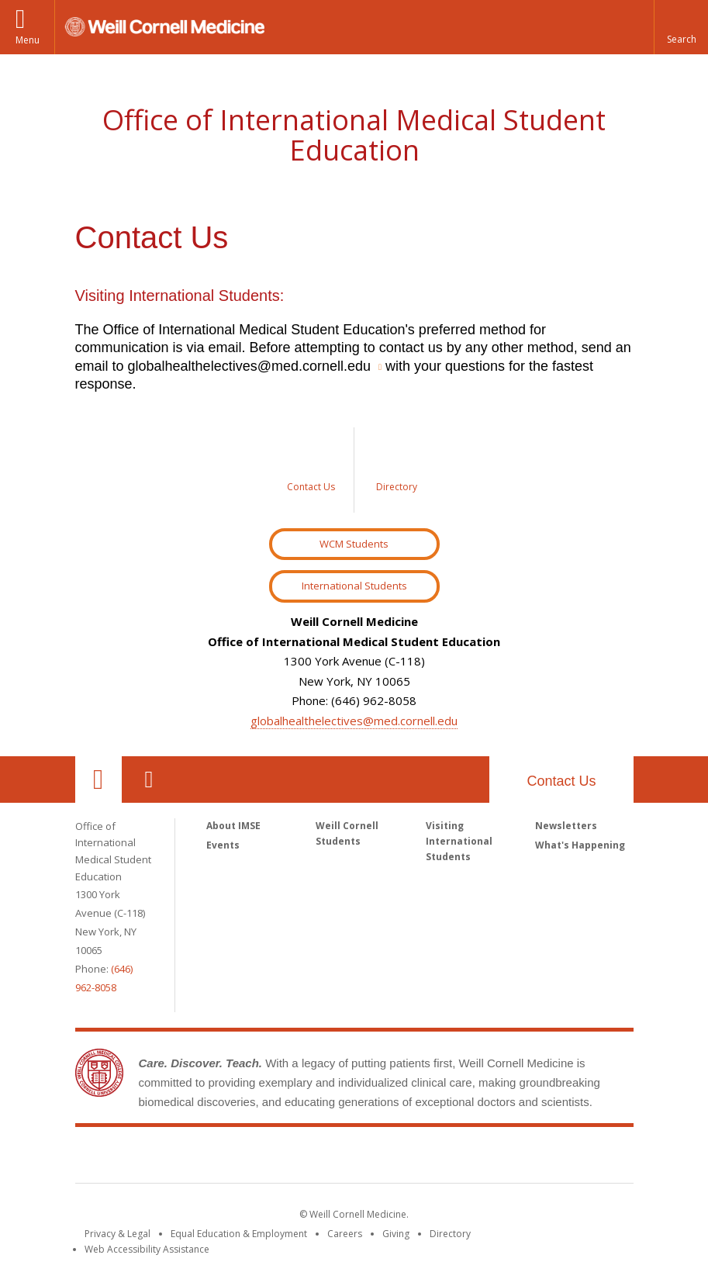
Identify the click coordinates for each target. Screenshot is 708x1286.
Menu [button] (28, 40)
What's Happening (580, 845)
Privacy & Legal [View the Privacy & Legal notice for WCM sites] (117, 1233)
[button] (681, 27)
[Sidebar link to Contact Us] (311, 470)
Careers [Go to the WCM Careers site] (344, 1233)
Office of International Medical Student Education (354, 135)
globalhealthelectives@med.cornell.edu (354, 720)
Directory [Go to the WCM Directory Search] (450, 1233)
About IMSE (233, 825)
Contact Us (561, 781)
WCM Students (354, 544)
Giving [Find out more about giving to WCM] (395, 1233)
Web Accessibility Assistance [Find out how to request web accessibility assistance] (147, 1249)
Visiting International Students (459, 841)
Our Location (98, 779)
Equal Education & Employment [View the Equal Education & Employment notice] (239, 1233)
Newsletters (566, 825)
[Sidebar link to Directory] (397, 470)
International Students (354, 586)
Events (223, 845)
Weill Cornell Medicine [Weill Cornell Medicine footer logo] (354, 1158)
